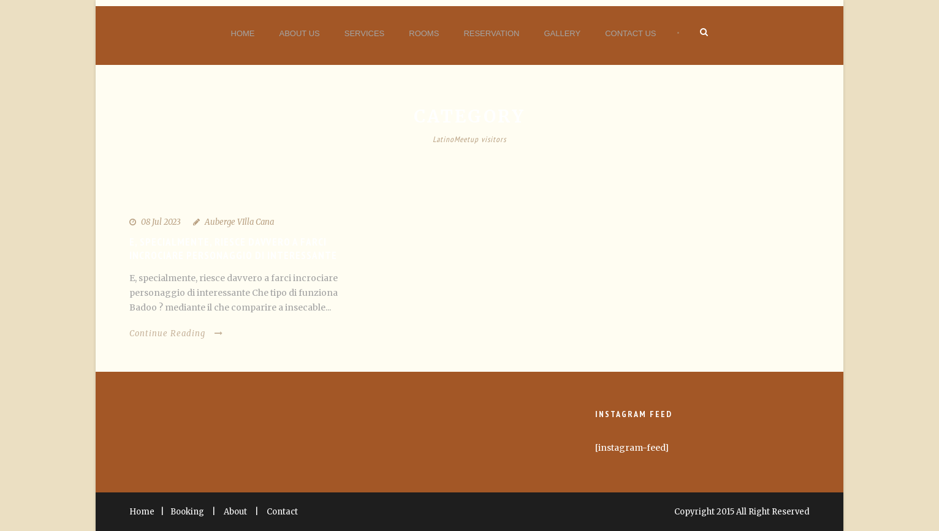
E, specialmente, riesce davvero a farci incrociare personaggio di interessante (233, 248)
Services (364, 33)
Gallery (562, 33)
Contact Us (630, 33)
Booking (187, 512)
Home (243, 33)
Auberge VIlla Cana (239, 222)
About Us (299, 33)
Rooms (424, 33)
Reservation (491, 33)
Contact (282, 512)
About (235, 512)
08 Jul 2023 (161, 222)
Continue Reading (176, 333)
